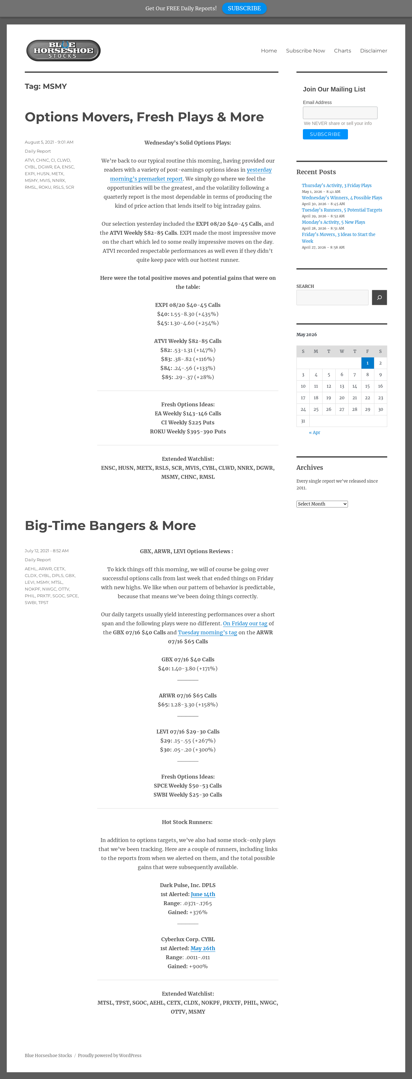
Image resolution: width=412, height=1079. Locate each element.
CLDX (31, 575)
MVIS (45, 180)
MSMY (31, 180)
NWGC (49, 589)
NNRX (58, 180)
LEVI (29, 582)
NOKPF (32, 589)
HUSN (43, 173)
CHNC (42, 160)
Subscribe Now (305, 51)
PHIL (30, 595)
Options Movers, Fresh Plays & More (144, 117)
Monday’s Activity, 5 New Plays (333, 222)
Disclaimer (373, 51)
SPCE (72, 595)
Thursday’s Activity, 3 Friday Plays (337, 185)
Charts (342, 51)
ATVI (29, 160)
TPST (43, 602)
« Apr (314, 432)
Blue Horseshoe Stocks (48, 1055)
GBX (70, 575)
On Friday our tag (245, 623)
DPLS (57, 575)
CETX (59, 568)
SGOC (58, 595)
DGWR (45, 166)
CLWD (63, 160)
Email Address (317, 102)
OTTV (63, 589)
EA (57, 166)
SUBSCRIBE (244, 8)
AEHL (31, 568)
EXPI (30, 173)
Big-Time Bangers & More (110, 525)
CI (53, 160)
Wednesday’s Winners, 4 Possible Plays (342, 198)
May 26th (203, 948)
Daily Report (38, 151)
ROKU (45, 187)
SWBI (30, 602)
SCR (70, 187)
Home (269, 51)
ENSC (68, 166)
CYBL (30, 166)
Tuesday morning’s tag (207, 632)
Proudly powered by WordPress (110, 1055)
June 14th (203, 894)
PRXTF (44, 595)
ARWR (45, 568)
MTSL (56, 582)
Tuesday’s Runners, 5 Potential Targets (342, 210)
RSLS (58, 187)
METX (57, 173)
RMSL (31, 187)
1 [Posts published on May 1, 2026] (368, 363)
